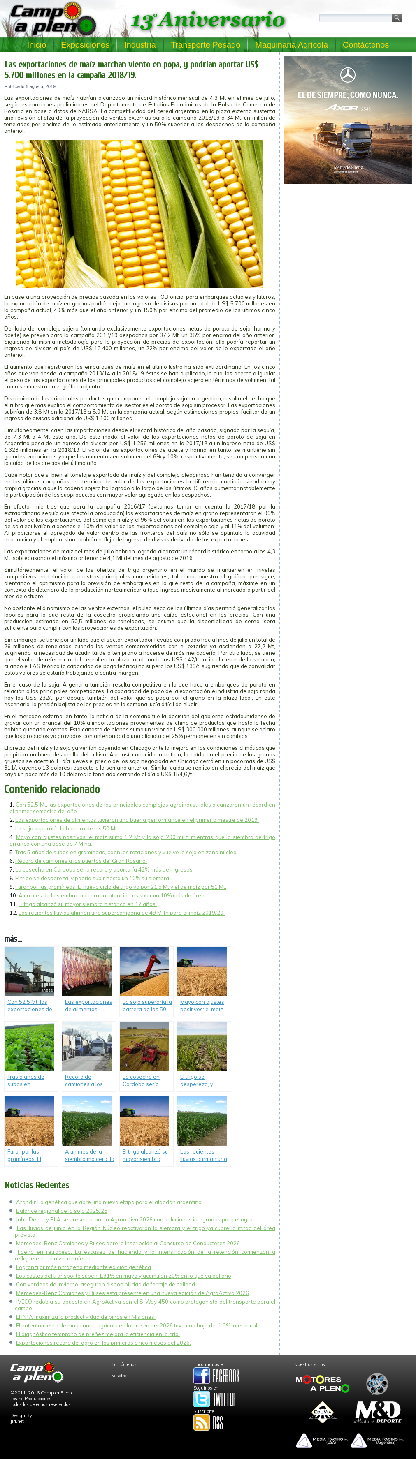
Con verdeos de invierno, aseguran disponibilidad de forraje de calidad (105, 1284)
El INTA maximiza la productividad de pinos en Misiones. (86, 1316)
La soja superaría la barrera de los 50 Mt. (66, 828)
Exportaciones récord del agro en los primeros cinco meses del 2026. (103, 1342)
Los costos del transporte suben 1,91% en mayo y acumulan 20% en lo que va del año (123, 1275)
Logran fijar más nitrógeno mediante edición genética (83, 1267)
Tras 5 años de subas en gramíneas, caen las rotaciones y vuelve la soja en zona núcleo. (126, 852)
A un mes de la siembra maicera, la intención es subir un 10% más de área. (112, 895)
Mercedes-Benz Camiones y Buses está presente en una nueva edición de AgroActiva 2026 (132, 1293)
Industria (140, 44)
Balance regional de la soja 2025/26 (61, 1210)
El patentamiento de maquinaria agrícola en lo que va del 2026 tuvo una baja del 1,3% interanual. (137, 1325)
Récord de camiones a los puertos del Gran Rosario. (81, 861)
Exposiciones (85, 44)
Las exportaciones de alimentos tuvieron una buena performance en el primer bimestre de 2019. (137, 819)
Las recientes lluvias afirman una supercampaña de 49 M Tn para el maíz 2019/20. (122, 912)
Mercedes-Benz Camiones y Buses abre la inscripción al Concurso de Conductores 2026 (128, 1243)
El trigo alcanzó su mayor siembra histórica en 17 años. (88, 904)
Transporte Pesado (205, 44)
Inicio (36, 44)
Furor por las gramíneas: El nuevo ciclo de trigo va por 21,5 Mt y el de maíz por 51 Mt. (120, 886)
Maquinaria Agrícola (291, 44)
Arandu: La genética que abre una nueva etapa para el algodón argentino (109, 1202)
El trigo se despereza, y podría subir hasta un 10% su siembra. (92, 878)
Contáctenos (366, 44)
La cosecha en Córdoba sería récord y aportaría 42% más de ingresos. (104, 869)
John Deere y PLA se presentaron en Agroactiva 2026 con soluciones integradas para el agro (134, 1219)
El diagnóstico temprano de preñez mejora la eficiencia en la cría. (98, 1334)
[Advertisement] (348, 245)
